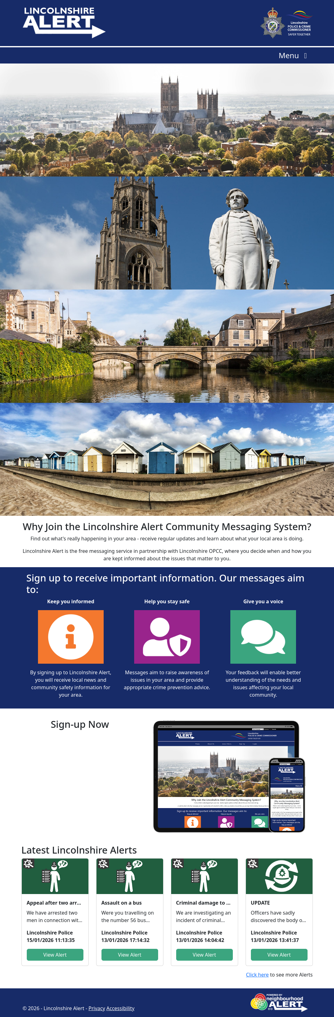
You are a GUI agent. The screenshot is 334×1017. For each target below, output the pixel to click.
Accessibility (120, 1008)
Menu (294, 55)
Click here (257, 974)
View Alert (55, 954)
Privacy (96, 1008)
